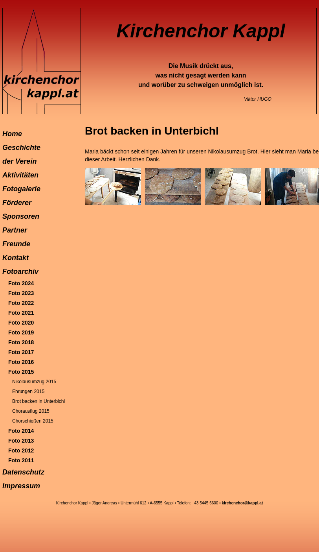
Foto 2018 (21, 342)
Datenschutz (23, 472)
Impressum (21, 486)
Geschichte (21, 147)
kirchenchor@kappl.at (242, 503)
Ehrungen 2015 (28, 391)
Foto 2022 (21, 303)
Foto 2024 (21, 283)
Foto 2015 (21, 372)
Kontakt (15, 258)
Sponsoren (20, 216)
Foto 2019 (21, 332)
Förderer (16, 203)
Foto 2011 (21, 460)
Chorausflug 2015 (31, 411)
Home (12, 134)
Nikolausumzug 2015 (34, 381)
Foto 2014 (21, 431)
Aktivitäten (20, 175)
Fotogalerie (21, 189)
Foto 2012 (21, 450)
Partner (14, 230)
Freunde (16, 244)
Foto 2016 (21, 362)
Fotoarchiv (20, 271)
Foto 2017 (21, 352)
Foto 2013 (21, 441)
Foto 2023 (21, 293)
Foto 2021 (21, 313)
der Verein (19, 161)
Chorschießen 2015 (32, 421)
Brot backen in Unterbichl (38, 401)
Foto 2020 (21, 322)
